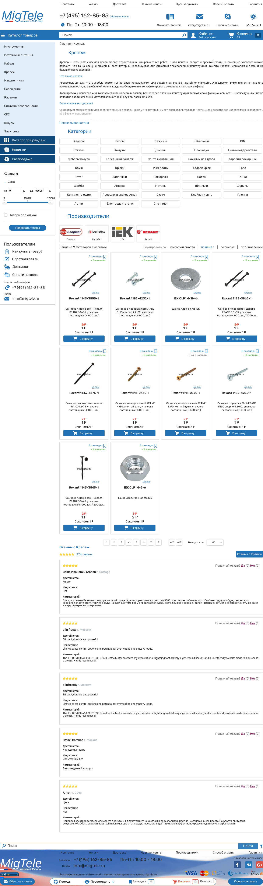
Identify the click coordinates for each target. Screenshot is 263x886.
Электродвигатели (119, 203)
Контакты (67, 4)
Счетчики (161, 203)
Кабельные (202, 141)
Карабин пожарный (242, 159)
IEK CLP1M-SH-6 (186, 298)
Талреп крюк (202, 168)
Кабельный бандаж (120, 159)
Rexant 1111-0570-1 (186, 393)
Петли (78, 177)
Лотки (78, 203)
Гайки (242, 177)
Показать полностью (74, 123)
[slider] (4, 202)
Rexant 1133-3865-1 (237, 298)
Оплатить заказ (25, 275)
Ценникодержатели (242, 150)
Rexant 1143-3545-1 (84, 487)
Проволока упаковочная (119, 195)
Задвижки (119, 177)
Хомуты (119, 150)
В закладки (95, 256)
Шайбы (79, 186)
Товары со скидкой (20, 215)
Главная (65, 43)
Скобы (119, 141)
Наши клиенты (151, 4)
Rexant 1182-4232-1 (135, 298)
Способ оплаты (223, 4)
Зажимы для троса (201, 159)
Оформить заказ (245, 881)
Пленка (242, 195)
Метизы (160, 186)
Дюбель (160, 150)
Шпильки (201, 186)
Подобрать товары (27, 227)
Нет (252, 565)
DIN (242, 141)
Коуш (79, 168)
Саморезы (161, 177)
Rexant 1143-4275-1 (84, 393)
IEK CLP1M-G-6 (135, 487)
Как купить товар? (27, 251)
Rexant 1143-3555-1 (84, 298)
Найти (248, 846)
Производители (187, 4)
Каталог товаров (19, 35)
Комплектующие (79, 195)
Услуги (93, 4)
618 (179, 542)
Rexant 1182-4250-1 (237, 393)
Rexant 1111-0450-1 (134, 393)
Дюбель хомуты (79, 159)
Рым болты (160, 168)
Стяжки (78, 150)
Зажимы (161, 141)
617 (172, 542)
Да (243, 565)
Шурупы (242, 186)
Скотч (161, 195)
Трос (242, 168)
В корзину (82, 339)
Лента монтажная (161, 159)
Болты (201, 177)
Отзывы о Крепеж (249, 554)
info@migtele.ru (26, 298)
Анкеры (119, 186)
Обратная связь (119, 16)
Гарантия (255, 4)
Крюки (120, 168)
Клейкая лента (201, 195)
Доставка (119, 4)
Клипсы (78, 141)
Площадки (201, 150)
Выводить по (196, 542)
